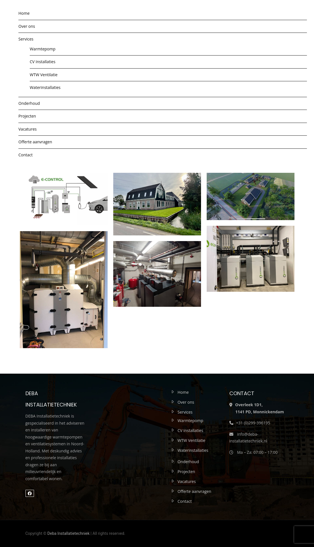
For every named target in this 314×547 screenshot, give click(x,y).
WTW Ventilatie (43, 74)
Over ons (26, 26)
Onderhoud (29, 103)
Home (24, 13)
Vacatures (27, 129)
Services (25, 39)
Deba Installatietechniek (68, 533)
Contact (25, 154)
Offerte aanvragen (35, 141)
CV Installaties (42, 61)
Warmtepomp (42, 49)
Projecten (27, 116)
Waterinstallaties (45, 87)
